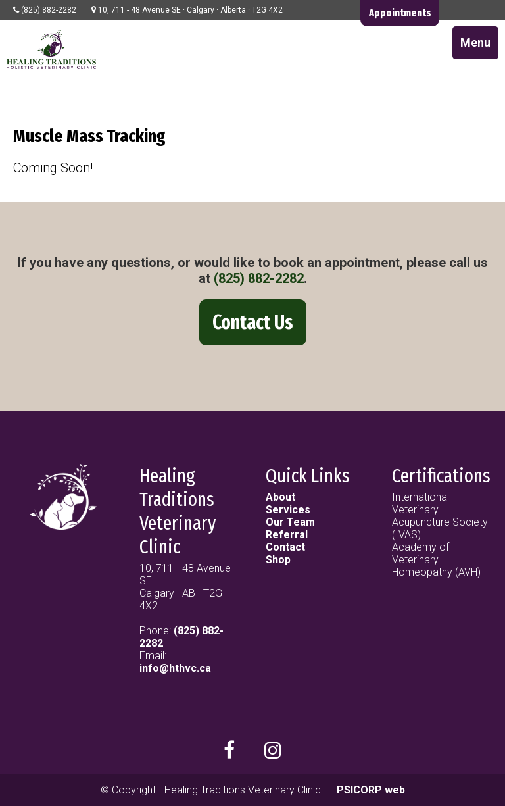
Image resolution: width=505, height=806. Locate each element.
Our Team (290, 522)
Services (288, 509)
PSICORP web (371, 790)
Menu (475, 42)
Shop (278, 559)
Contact (285, 547)
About (280, 497)
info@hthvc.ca (175, 668)
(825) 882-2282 (259, 278)
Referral (287, 534)
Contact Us (252, 322)
